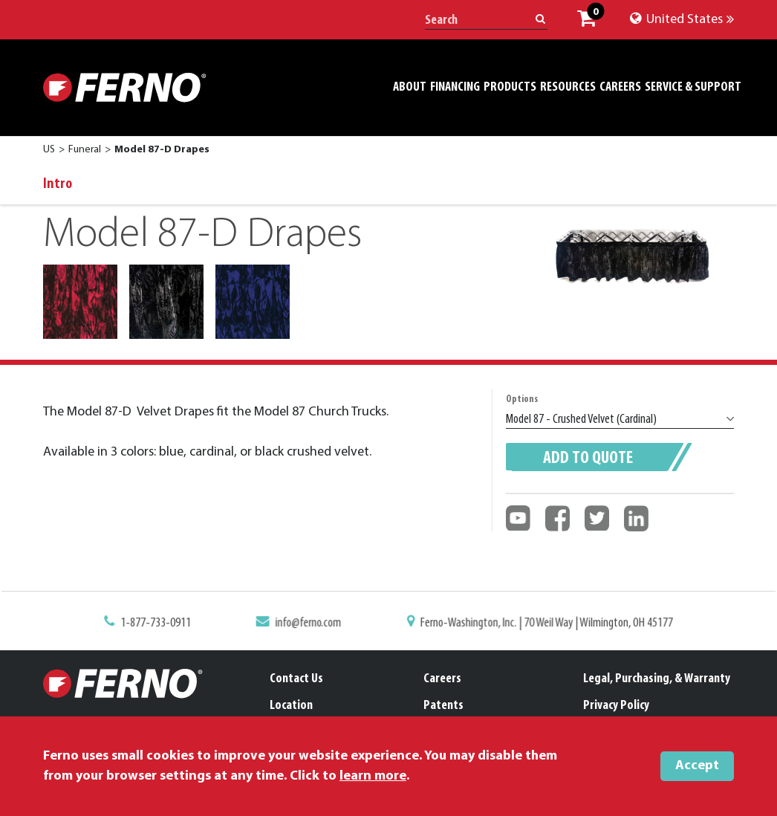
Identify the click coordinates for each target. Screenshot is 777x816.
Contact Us (296, 679)
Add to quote (588, 458)
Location (291, 706)
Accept (697, 766)
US (49, 149)
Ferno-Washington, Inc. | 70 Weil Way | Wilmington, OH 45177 (543, 623)
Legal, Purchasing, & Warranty (656, 679)
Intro (57, 184)
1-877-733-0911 (161, 623)
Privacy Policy (616, 706)
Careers (442, 679)
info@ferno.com (311, 623)
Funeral (84, 149)
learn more (372, 776)
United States (682, 20)
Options (522, 399)
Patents (443, 706)
